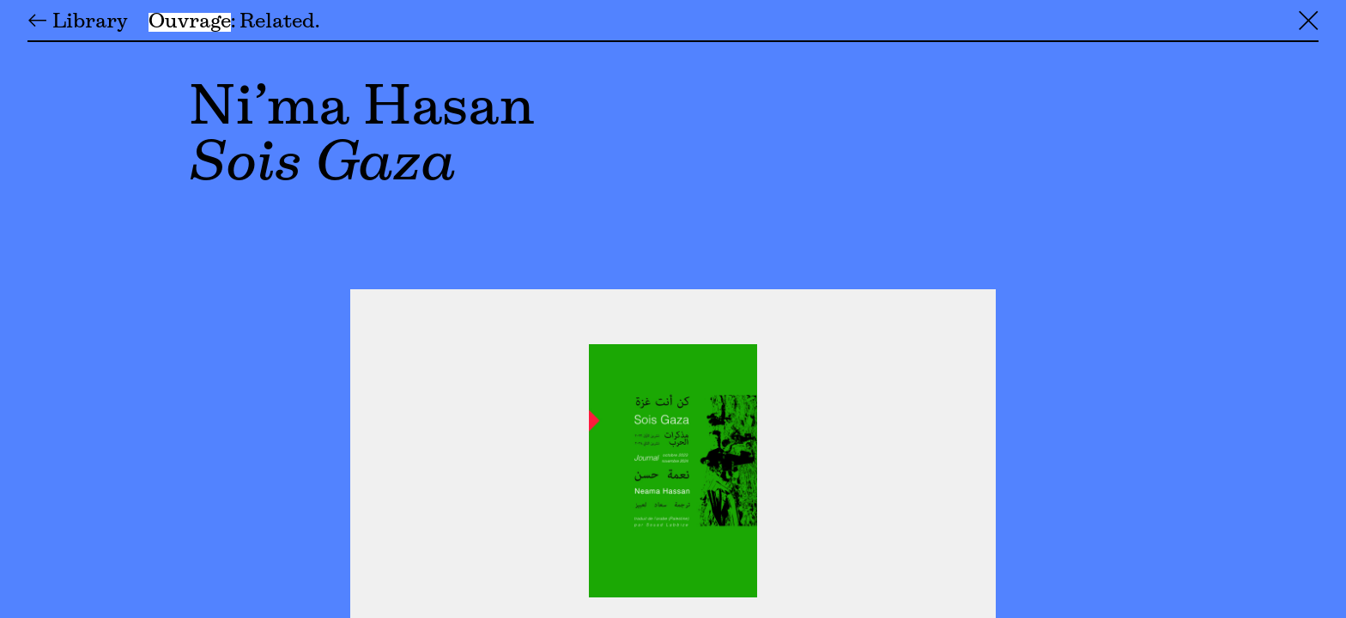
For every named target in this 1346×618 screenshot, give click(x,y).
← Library (77, 22)
